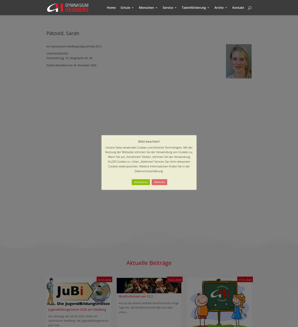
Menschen (146, 8)
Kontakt (238, 8)
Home (111, 8)
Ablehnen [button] (159, 182)
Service (168, 8)
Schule (125, 8)
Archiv (219, 8)
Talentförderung (194, 8)
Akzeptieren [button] (141, 182)
